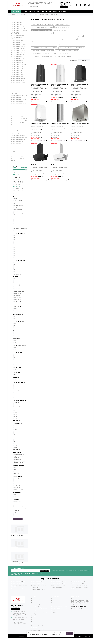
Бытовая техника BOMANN (18, 35)
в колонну (16, 198)
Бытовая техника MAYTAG (17, 111)
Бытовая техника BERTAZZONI (19, 30)
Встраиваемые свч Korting (62, 24)
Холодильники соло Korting (65, 56)
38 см (15, 416)
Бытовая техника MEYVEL (17, 113)
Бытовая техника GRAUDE (18, 68)
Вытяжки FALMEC (35, 587)
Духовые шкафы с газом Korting (62, 33)
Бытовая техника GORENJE (18, 70)
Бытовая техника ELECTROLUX (19, 54)
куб (15, 480)
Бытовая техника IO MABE (18, 82)
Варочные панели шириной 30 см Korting (42, 24)
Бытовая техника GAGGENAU (18, 64)
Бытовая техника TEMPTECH (18, 149)
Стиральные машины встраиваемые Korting (67, 50)
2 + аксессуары (18, 406)
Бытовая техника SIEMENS (18, 139)
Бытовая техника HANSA (17, 74)
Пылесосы (33, 618)
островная (17, 186)
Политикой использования (47, 634)
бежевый (16, 211)
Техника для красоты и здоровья (39, 602)
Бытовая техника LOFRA (17, 107)
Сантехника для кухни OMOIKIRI (19, 121)
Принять (69, 633)
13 (14, 253)
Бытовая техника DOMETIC (18, 50)
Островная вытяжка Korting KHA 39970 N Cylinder (40, 85)
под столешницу (18, 200)
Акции (31, 11)
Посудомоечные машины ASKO (79, 585)
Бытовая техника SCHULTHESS (19, 137)
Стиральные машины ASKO (78, 581)
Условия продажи (55, 604)
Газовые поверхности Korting (61, 30)
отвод (15, 308)
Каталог (16, 11)
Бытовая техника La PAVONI (18, 97)
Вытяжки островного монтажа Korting (41, 30)
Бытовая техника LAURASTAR (18, 99)
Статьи (53, 610)
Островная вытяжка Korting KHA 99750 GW (60, 163)
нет (15, 335)
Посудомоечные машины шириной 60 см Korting (71, 47)
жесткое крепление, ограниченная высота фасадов (19, 456)
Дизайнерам (53, 11)
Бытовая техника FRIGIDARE (18, 62)
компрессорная (18, 392)
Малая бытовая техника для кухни (39, 612)
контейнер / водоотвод (20, 506)
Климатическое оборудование (39, 608)
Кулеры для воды (35, 610)
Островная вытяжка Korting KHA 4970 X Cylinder (60, 124)
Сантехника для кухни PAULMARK (16, 125)
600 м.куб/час (17, 297)
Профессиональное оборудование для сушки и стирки (40, 629)
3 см (15, 425)
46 (15, 327)
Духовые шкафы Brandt (17, 589)
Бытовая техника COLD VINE (18, 48)
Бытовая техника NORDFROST (19, 119)
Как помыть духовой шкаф (18, 549)
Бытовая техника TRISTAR (17, 153)
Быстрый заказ (41, 101)
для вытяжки (17, 501)
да (15, 333)
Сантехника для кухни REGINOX (19, 130)
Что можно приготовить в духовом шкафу (17, 536)
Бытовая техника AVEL (17, 24)
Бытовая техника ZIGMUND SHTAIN (18, 159)
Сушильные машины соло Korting (60, 53)
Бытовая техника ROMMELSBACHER (16, 132)
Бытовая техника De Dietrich (58, 581)
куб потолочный (18, 482)
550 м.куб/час (17, 295)
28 (15, 323)
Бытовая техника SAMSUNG (18, 135)
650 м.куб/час (17, 299)
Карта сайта (21, 636)
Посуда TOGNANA (16, 151)
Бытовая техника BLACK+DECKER (15, 33)
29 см (15, 410)
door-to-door (17, 286)
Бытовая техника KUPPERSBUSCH (15, 92)
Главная (25, 11)
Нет (15, 469)
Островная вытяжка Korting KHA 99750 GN (40, 163)
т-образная (17, 487)
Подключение (54, 602)
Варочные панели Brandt (17, 583)
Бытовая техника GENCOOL (18, 66)
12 (14, 251)
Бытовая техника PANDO (17, 122)
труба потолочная (18, 489)
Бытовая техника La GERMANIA (19, 95)
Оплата (53, 599)
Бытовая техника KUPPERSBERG (19, 90)
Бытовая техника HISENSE (18, 78)
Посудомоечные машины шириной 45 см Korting (44, 47)
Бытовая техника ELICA (17, 56)
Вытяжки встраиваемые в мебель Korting (42, 27)
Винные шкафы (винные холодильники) (37, 605)
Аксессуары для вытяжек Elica (38, 585)
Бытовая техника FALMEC (17, 60)
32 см (15, 414)
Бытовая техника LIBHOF (17, 101)
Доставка (37, 11)
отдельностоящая (18, 188)
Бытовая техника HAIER (17, 72)
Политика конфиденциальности (59, 606)
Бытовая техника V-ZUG (17, 157)
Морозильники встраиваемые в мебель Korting (65, 39)
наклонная (17, 485)
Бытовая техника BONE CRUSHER (17, 38)
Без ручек (16, 473)
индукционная (18, 222)
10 (14, 249)
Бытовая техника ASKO (17, 22)
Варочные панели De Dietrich (58, 583)
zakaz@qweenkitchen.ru (19, 611)
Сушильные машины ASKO (78, 583)
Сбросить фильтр (17, 519)
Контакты (45, 11)
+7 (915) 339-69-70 (65, 2)
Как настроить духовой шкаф (18, 563)
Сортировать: (73, 60)
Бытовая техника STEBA (17, 147)
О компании (62, 11)
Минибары (34, 614)
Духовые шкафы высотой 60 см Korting (42, 33)
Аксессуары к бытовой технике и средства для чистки (39, 626)
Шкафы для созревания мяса (38, 623)
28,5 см (16, 443)
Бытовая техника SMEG (17, 145)
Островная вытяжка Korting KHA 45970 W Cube (40, 124)
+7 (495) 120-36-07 (65, 4)
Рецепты (53, 612)
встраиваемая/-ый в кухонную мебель (19, 182)
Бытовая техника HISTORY (18, 80)
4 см (15, 427)
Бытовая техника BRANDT (18, 581)
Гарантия (53, 601)
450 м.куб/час (17, 293)
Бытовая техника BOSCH (17, 40)
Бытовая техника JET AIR (17, 86)
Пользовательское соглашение (59, 608)
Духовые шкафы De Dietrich (58, 585)
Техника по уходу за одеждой (38, 599)
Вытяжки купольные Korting (62, 27)
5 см (15, 433)
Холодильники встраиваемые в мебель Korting (44, 56)
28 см (15, 442)
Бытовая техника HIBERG (17, 76)
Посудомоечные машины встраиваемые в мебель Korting (46, 41)
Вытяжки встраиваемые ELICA (39, 583)
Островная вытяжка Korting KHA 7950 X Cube (80, 124)
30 (15, 325)
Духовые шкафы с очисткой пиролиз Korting (43, 36)
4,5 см (15, 431)
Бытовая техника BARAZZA (18, 28)
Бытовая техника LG (16, 105)
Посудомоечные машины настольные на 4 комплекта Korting (47, 44)
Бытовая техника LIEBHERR (18, 103)
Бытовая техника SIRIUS (17, 141)
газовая (16, 220)
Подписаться (44, 571)
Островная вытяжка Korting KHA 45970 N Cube (80, 85)
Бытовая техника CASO (17, 42)
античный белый (18, 205)
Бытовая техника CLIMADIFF (18, 46)
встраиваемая (17, 179)
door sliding (17, 288)
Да (15, 467)
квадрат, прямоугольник (20, 478)
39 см (15, 418)
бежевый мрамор (18, 213)
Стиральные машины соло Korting (40, 53)
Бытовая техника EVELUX (17, 58)
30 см (15, 412)
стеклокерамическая (19, 223)
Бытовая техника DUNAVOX (18, 52)
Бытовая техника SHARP (17, 143)
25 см (15, 440)
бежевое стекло (18, 209)
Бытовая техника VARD (17, 155)
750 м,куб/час (17, 301)
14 (14, 255)
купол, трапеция (18, 483)
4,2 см (15, 429)
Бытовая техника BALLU (17, 26)
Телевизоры (34, 622)
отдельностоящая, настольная (18, 191)
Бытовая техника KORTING (18, 88)
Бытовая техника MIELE (17, 115)
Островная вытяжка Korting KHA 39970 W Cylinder (60, 85)
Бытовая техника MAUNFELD (18, 109)
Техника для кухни (36, 601)
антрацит (16, 207)
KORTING (16, 174)
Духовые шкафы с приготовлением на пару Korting (70, 36)
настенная (17, 184)
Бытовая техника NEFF (17, 117)
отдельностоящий (18, 193)
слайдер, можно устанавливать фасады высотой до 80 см (20, 461)
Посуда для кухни (35, 616)
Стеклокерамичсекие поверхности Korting (43, 50)
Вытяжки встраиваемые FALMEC (39, 589)
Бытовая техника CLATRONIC (18, 44)
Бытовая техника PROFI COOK (19, 128)
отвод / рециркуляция (19, 310)
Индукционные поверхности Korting (41, 39)
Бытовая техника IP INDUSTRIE (19, 84)
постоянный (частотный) (20, 228)
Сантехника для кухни (36, 620)
